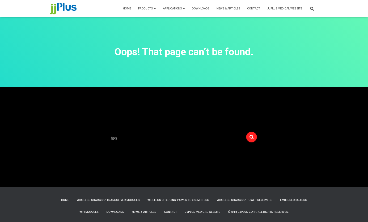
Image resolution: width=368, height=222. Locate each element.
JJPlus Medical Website (202, 211)
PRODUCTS (147, 8)
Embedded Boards (293, 200)
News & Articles (228, 8)
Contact (170, 211)
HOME (127, 8)
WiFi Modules (89, 211)
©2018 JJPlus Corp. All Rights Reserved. (258, 211)
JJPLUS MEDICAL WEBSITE (284, 8)
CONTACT (253, 8)
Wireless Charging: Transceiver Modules (108, 200)
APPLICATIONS (174, 8)
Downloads (200, 8)
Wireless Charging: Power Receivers (244, 200)
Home (65, 200)
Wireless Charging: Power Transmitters (178, 200)
